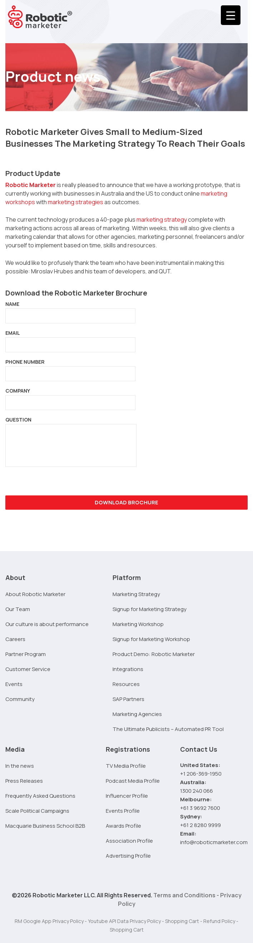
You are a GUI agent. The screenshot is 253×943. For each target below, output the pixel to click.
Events (14, 684)
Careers (15, 639)
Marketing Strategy (136, 594)
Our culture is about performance (47, 624)
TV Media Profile (126, 766)
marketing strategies (75, 202)
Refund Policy (219, 921)
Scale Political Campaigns (37, 811)
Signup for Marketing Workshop (151, 639)
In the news (19, 766)
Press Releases (24, 781)
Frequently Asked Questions (40, 796)
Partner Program (25, 654)
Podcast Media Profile (133, 781)
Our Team (17, 609)
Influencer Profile (127, 796)
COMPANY (70, 396)
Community (20, 699)
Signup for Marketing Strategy (150, 609)
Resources (126, 684)
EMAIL (70, 338)
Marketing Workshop (138, 624)
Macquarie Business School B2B (45, 825)
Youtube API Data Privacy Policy (124, 921)
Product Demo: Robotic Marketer (154, 654)
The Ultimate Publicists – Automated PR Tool (168, 729)
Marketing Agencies (137, 714)
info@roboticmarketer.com (214, 842)
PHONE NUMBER (70, 367)
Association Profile (129, 840)
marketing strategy (162, 219)
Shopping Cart (182, 921)
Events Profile (123, 811)
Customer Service (27, 669)
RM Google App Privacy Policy (49, 921)
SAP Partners (128, 699)
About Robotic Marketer (35, 594)
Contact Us (198, 749)
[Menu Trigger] (230, 15)
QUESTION (71, 444)
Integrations (128, 669)
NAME (70, 310)
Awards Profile (123, 825)
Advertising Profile (128, 855)
